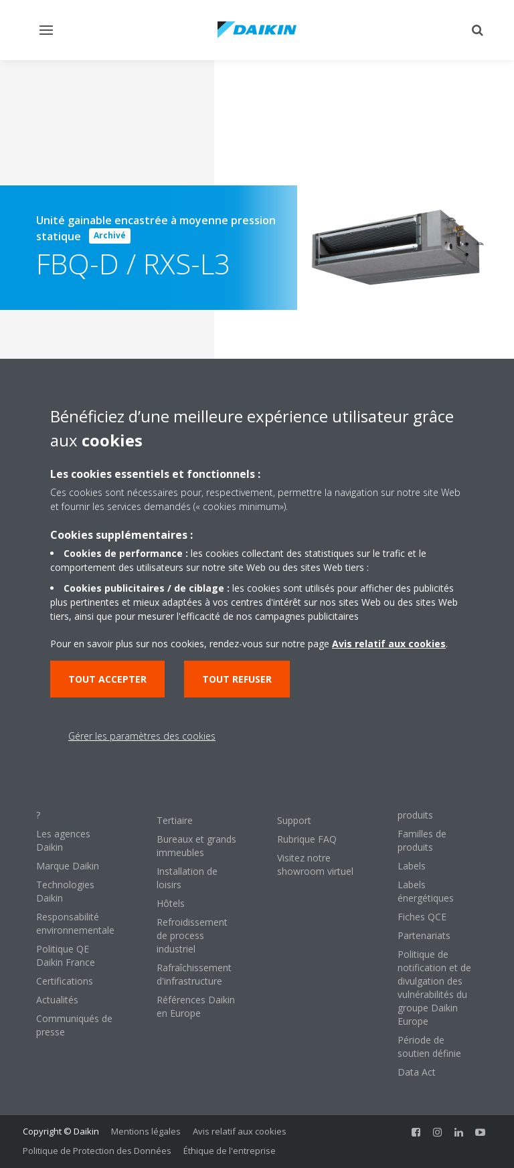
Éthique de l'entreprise (229, 1151)
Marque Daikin (67, 865)
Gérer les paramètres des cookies (142, 736)
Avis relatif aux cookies (239, 1131)
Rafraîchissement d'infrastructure (194, 974)
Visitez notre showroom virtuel (315, 864)
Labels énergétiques (426, 891)
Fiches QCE (422, 916)
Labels (412, 865)
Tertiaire (175, 820)
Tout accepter (107, 679)
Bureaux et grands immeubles (196, 846)
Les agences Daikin (63, 840)
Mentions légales (146, 1131)
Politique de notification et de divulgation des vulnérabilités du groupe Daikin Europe (434, 987)
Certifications (64, 981)
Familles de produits (422, 840)
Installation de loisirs (187, 878)
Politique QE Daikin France (65, 955)
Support (294, 820)
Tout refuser (237, 679)
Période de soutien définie (429, 1046)
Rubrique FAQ (307, 839)
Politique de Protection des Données (97, 1151)
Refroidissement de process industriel (192, 935)
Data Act (417, 1072)
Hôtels (171, 903)
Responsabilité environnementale (75, 923)
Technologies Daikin (65, 891)
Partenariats (424, 935)
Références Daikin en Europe (196, 1006)
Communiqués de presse (74, 1025)
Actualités (57, 999)
